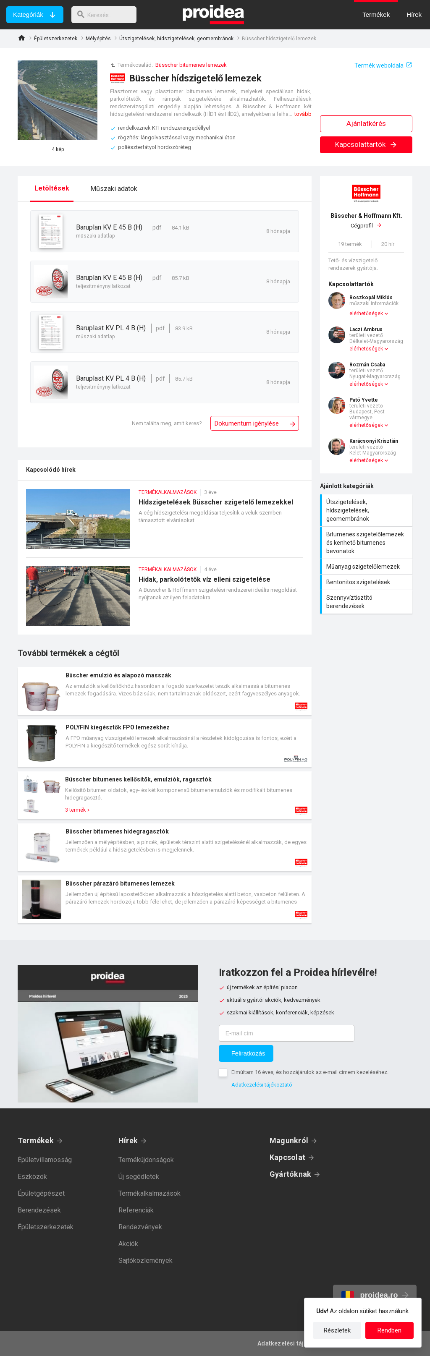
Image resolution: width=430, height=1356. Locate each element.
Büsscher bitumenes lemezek (191, 65)
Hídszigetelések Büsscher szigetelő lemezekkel (164, 523)
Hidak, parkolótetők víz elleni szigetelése (164, 600)
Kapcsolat (287, 1157)
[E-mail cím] (286, 1033)
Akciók (128, 1244)
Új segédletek (138, 1177)
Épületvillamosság (45, 1160)
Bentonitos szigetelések (367, 582)
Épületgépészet (41, 1193)
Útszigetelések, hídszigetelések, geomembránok (176, 39)
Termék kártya (165, 691)
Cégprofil (366, 220)
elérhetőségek (366, 313)
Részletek (337, 1330)
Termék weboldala (379, 65)
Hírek (128, 1140)
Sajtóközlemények (145, 1261)
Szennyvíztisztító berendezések (367, 602)
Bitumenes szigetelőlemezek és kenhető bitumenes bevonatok (367, 543)
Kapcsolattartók (366, 144)
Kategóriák (28, 14)
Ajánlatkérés (366, 123)
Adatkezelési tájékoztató (261, 1085)
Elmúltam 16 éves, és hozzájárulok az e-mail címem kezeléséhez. (309, 1072)
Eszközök (32, 1177)
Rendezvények (140, 1227)
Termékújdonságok (146, 1160)
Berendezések (39, 1210)
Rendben (389, 1330)
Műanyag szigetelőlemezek (367, 566)
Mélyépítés (98, 39)
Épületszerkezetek (55, 39)
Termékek (36, 1140)
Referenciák (136, 1210)
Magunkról (289, 1140)
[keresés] (106, 14)
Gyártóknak (290, 1174)
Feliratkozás (248, 1053)
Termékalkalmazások (149, 1193)
